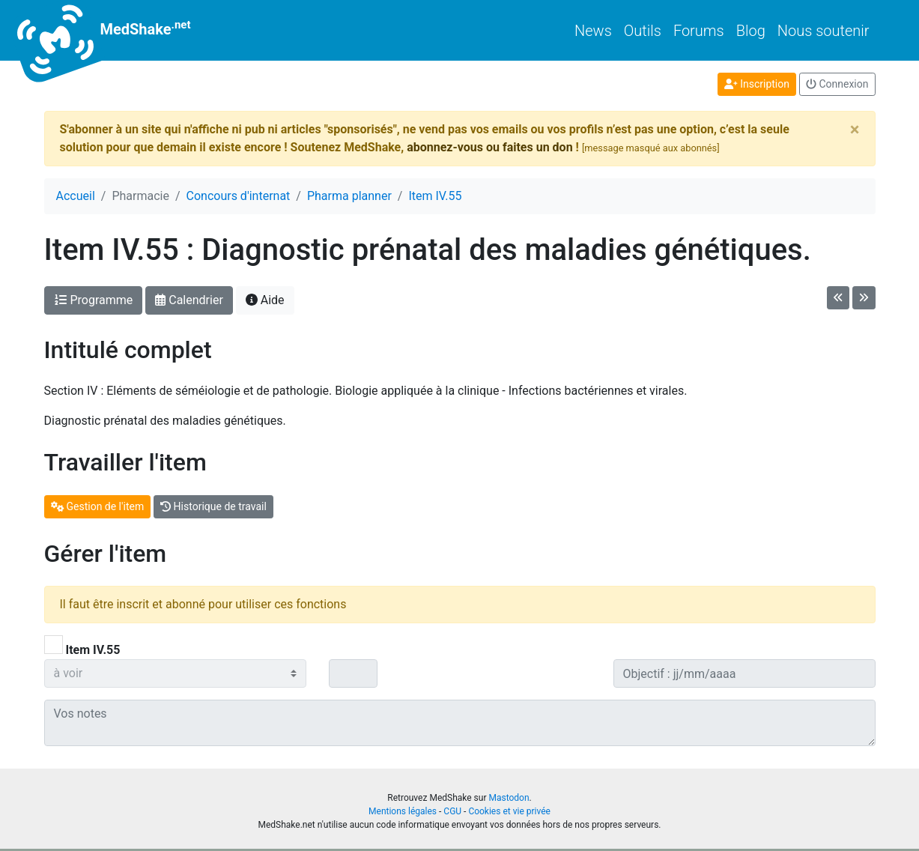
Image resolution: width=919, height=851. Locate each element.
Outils (642, 31)
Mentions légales (402, 811)
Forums (698, 31)
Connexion (837, 84)
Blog (750, 31)
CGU (452, 811)
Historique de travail (213, 506)
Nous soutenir (823, 31)
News (593, 31)
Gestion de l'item (98, 506)
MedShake (117, 30)
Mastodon (508, 798)
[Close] (855, 130)
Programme (93, 300)
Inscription (756, 84)
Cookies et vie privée (509, 811)
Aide (265, 300)
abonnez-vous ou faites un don (489, 147)
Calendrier (189, 300)
